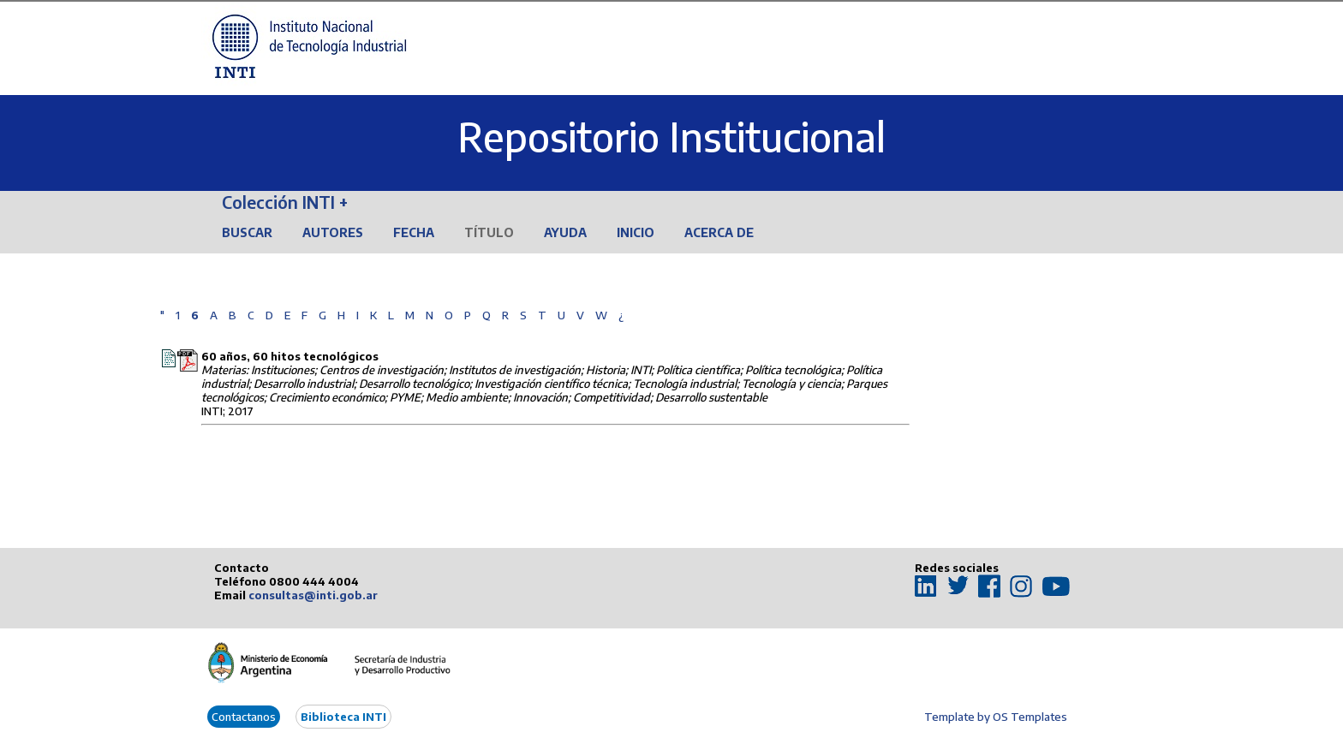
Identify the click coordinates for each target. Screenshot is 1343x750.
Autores (332, 232)
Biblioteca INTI (343, 716)
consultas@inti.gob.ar (313, 595)
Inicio (635, 232)
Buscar (247, 232)
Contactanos (244, 716)
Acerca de (719, 232)
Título (489, 232)
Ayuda (565, 232)
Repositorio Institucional (671, 136)
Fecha (413, 232)
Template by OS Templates (995, 716)
